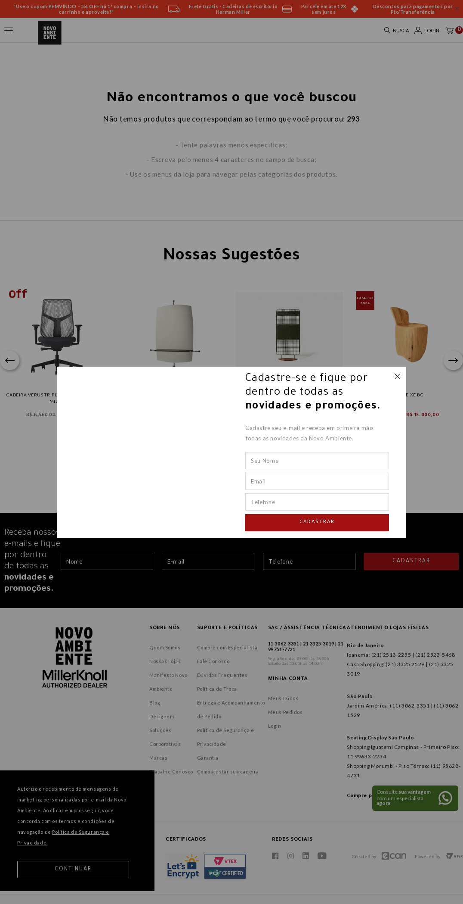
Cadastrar (317, 522)
